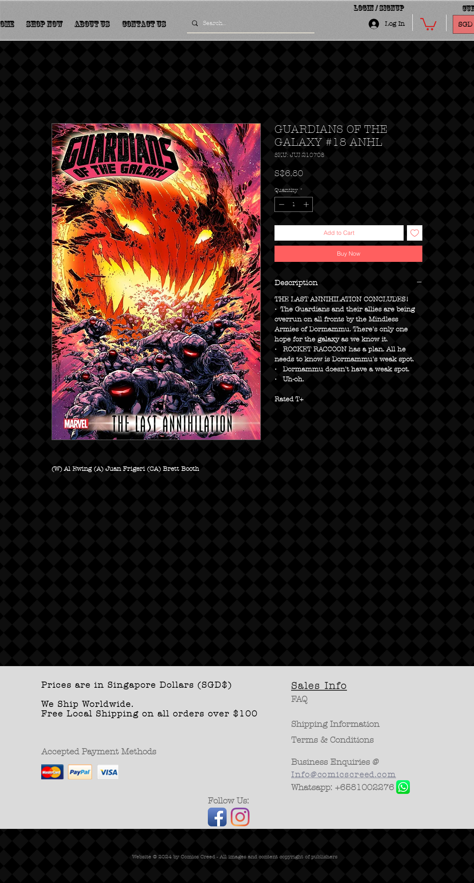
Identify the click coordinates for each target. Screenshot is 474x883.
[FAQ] (299, 699)
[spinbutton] (294, 204)
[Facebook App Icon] (217, 817)
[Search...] (250, 23)
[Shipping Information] (335, 724)
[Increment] (307, 204)
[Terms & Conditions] (332, 740)
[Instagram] (240, 817)
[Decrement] (281, 204)
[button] (428, 23)
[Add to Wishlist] (414, 233)
